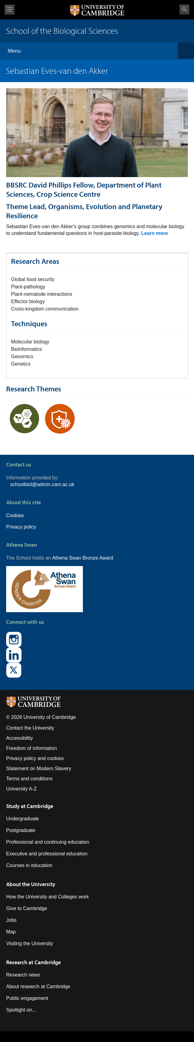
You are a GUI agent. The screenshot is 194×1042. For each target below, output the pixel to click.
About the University (30, 884)
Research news (23, 974)
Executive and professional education (46, 853)
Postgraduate (20, 830)
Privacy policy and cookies (35, 758)
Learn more (154, 233)
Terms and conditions (29, 778)
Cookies (15, 515)
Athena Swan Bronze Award (82, 558)
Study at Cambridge (29, 806)
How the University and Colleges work (47, 896)
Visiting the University (29, 943)
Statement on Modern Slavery (38, 768)
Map (11, 931)
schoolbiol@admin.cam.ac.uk (42, 484)
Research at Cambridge (33, 962)
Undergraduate (22, 818)
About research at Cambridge (38, 986)
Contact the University (30, 728)
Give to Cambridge (26, 908)
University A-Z (21, 788)
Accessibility (19, 738)
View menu (9, 10)
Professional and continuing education (47, 842)
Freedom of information (31, 748)
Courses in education (29, 865)
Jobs (11, 920)
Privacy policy (21, 526)
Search (184, 9)
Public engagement (27, 998)
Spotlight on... (21, 1009)
